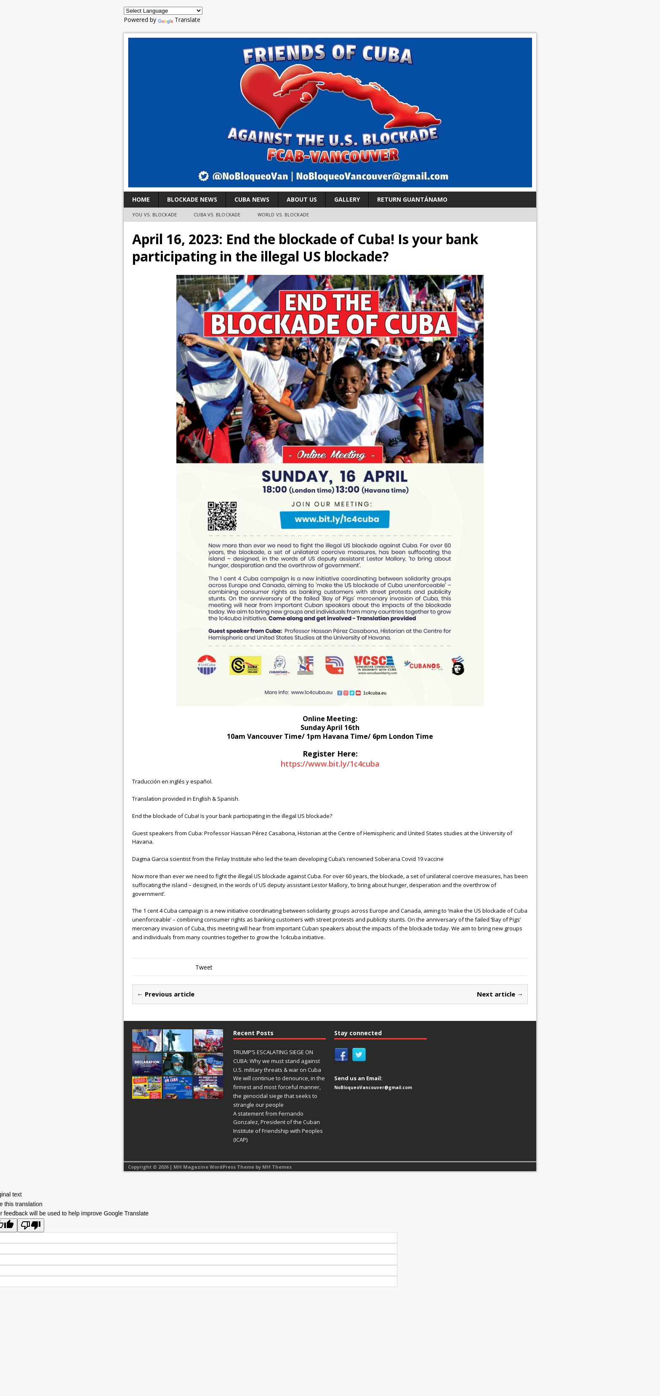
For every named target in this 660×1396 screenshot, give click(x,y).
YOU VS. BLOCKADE (154, 214)
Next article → (500, 994)
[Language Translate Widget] (163, 11)
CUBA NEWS (251, 199)
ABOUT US (302, 199)
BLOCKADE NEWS (192, 199)
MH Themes (277, 1167)
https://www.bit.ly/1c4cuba (330, 764)
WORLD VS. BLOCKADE (283, 214)
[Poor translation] (30, 1225)
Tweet (204, 967)
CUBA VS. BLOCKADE (217, 214)
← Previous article (165, 994)
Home (141, 199)
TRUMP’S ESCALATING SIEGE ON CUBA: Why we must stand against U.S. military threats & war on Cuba (277, 1061)
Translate (179, 20)
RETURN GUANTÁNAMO (412, 199)
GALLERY (347, 199)
